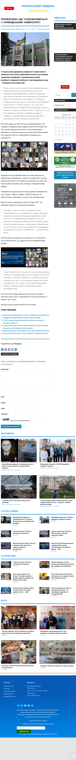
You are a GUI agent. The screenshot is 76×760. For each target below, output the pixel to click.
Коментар (5, 369)
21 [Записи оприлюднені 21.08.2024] (62, 131)
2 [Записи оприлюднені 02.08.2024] (69, 121)
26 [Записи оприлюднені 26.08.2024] (56, 134)
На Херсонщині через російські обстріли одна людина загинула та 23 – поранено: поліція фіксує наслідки (56, 502)
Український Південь (38, 6)
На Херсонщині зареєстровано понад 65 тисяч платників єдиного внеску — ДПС (23, 590)
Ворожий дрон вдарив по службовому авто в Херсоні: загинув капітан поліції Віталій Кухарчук (17, 466)
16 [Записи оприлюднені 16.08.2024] (69, 128)
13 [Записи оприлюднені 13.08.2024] (59, 128)
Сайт (3, 409)
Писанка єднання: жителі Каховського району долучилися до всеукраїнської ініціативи (62, 564)
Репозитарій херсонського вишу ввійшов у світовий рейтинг (25, 333)
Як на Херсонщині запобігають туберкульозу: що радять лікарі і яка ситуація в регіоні (62, 576)
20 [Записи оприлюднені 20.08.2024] (59, 131)
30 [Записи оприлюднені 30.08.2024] (70, 134)
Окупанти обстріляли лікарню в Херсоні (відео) (56, 666)
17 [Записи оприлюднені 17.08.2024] (73, 128)
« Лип (56, 140)
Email (3, 403)
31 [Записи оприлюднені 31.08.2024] (73, 134)
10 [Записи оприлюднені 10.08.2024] (73, 124)
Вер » (60, 140)
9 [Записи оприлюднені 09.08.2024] (69, 124)
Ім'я (3, 397)
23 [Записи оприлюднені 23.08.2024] (69, 131)
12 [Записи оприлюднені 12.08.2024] (55, 128)
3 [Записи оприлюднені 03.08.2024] (72, 121)
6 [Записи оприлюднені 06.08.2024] (59, 124)
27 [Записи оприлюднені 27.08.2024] (59, 134)
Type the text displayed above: (20, 420)
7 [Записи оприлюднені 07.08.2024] (62, 124)
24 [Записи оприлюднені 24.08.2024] (73, 131)
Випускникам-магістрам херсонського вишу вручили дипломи (26, 331)
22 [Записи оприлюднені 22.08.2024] (66, 131)
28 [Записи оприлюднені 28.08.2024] (63, 134)
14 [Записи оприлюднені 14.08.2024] (62, 128)
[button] (67, 8)
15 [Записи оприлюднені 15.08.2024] (66, 128)
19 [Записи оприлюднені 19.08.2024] (55, 131)
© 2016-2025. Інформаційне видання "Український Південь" (38, 734)
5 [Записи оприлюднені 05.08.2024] (55, 124)
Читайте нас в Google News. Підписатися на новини (65, 175)
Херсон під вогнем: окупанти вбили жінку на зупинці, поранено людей (61, 533)
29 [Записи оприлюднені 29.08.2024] (66, 134)
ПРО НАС (65, 87)
